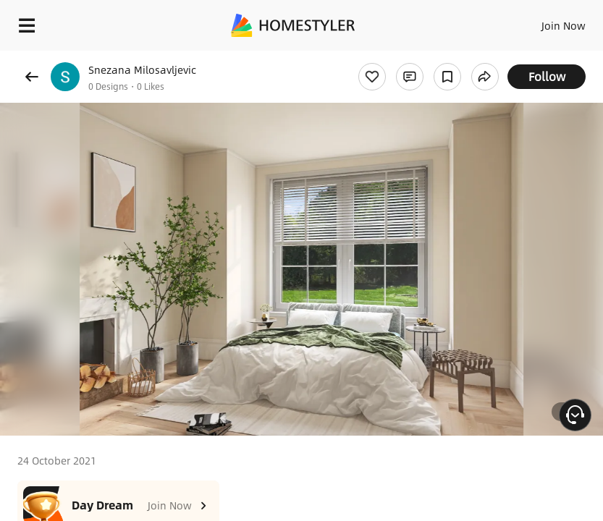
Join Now (563, 25)
